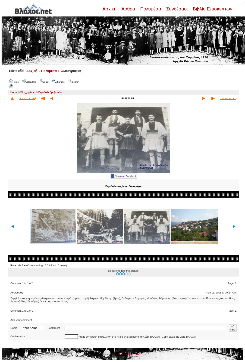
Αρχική (110, 8)
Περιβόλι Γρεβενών (50, 92)
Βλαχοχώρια (27, 92)
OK (232, 328)
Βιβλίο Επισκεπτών (212, 8)
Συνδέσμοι (177, 8)
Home (14, 92)
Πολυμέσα (150, 8)
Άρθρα (128, 8)
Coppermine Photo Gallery (128, 354)
